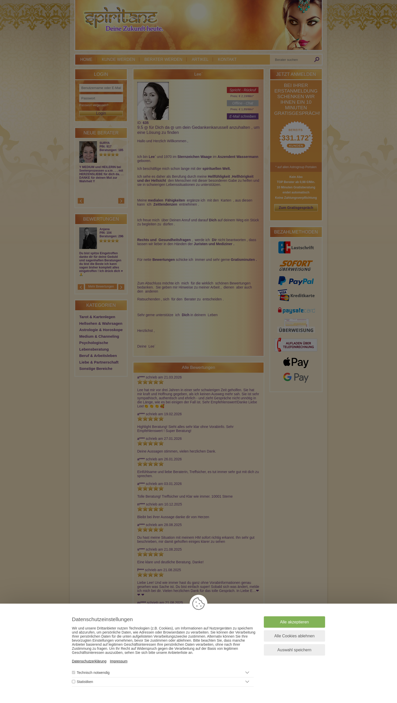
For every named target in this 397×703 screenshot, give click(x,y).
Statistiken (85, 682)
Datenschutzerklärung (89, 661)
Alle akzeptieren (294, 622)
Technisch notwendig (93, 673)
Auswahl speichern (294, 650)
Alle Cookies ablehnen (294, 636)
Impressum (118, 661)
